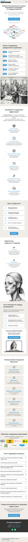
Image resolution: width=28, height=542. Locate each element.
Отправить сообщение (16, 526)
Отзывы (12, 541)
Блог (3, 541)
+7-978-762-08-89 (16, 525)
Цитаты (8, 541)
